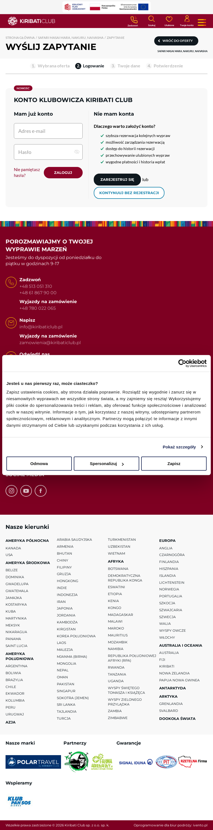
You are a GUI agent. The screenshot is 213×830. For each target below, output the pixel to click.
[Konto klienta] (187, 20)
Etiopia (115, 594)
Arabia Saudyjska (74, 539)
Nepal (63, 670)
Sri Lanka (66, 704)
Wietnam (116, 553)
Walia (165, 623)
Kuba (11, 611)
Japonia (65, 608)
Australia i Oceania (180, 645)
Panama (13, 639)
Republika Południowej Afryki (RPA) (132, 658)
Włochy (167, 637)
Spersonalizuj (107, 463)
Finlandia (169, 562)
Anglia (166, 548)
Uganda (116, 681)
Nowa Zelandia (174, 673)
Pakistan (65, 684)
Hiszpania (168, 569)
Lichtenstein (171, 582)
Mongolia (66, 663)
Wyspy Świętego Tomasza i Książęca (126, 690)
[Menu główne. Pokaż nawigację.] (202, 22)
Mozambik (118, 642)
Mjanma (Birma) (72, 656)
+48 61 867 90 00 (38, 292)
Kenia (113, 601)
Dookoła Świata (177, 718)
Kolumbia (15, 700)
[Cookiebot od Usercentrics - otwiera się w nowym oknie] (182, 363)
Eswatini (116, 587)
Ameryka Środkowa (28, 562)
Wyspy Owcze (172, 630)
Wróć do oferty (178, 41)
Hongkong (67, 581)
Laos (61, 643)
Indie (62, 588)
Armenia (65, 546)
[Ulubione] (169, 21)
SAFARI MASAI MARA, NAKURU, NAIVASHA (70, 37)
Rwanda (116, 667)
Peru (11, 707)
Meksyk (13, 625)
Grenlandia (171, 704)
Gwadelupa (17, 584)
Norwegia (169, 589)
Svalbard (168, 711)
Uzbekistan (119, 546)
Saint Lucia (16, 646)
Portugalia (170, 596)
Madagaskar (120, 614)
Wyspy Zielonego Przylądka (125, 701)
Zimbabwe (118, 718)
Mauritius (118, 635)
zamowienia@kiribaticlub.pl (50, 342)
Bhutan (64, 553)
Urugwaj (15, 714)
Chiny (62, 560)
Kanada (13, 548)
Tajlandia (67, 711)
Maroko (116, 628)
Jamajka (14, 597)
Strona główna (20, 37)
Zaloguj (63, 172)
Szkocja (167, 603)
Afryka (116, 561)
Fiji (162, 659)
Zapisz (174, 463)
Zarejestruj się (117, 179)
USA (9, 555)
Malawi (115, 621)
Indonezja (67, 594)
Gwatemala (17, 590)
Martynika (16, 618)
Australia (169, 653)
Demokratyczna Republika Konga (125, 577)
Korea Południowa (76, 636)
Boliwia (13, 673)
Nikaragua (16, 632)
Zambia (115, 711)
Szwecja (167, 617)
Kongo (114, 607)
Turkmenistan (122, 539)
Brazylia (14, 680)
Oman (62, 677)
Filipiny (64, 567)
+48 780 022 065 (37, 308)
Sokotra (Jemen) (73, 698)
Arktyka (168, 696)
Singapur (66, 691)
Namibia (115, 649)
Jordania (66, 615)
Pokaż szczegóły (179, 447)
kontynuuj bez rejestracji (129, 193)
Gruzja (64, 574)
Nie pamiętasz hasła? (27, 172)
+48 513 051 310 (35, 286)
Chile (11, 686)
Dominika (15, 577)
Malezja (65, 650)
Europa (167, 540)
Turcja (64, 718)
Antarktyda (172, 688)
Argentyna (16, 666)
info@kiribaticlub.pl (40, 326)
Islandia (167, 575)
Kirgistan (66, 629)
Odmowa (39, 463)
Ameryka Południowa (20, 656)
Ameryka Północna (27, 540)
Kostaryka (16, 604)
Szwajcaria (170, 610)
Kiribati (166, 666)
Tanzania (117, 674)
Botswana (118, 569)
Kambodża (67, 622)
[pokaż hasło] (76, 151)
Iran (61, 601)
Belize (12, 570)
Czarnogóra (172, 555)
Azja (11, 722)
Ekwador (15, 693)
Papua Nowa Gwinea (179, 680)
